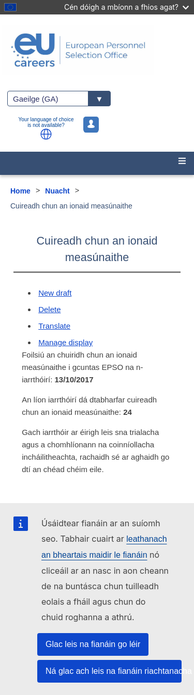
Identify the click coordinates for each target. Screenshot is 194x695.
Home (20, 191)
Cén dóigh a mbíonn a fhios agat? (126, 7)
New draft (54, 292)
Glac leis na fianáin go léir (93, 644)
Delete (49, 309)
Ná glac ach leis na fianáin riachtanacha (114, 671)
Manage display (65, 342)
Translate (54, 325)
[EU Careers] (97, 50)
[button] (46, 134)
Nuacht (57, 191)
